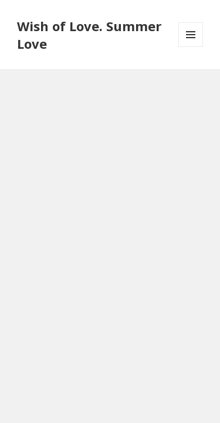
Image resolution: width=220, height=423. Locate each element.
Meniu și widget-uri (191, 46)
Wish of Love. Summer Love (89, 34)
